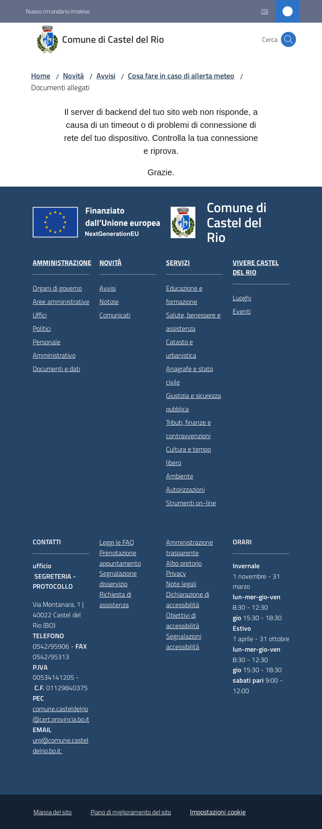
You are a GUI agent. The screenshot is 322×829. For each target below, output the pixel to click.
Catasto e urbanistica (181, 348)
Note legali (181, 584)
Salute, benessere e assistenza (193, 321)
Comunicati (114, 315)
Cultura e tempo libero (188, 456)
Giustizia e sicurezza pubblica (193, 402)
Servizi (178, 263)
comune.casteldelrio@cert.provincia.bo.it (61, 714)
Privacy (176, 573)
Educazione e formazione (184, 295)
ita (264, 11)
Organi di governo (57, 288)
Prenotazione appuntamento (120, 558)
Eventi (242, 311)
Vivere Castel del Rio (256, 267)
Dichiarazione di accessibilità (187, 599)
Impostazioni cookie (218, 812)
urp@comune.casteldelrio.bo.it (60, 745)
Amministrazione (62, 263)
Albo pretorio (184, 563)
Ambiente (179, 476)
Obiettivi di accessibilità (182, 620)
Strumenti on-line (191, 503)
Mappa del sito (53, 812)
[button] (288, 39)
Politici (42, 328)
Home (40, 75)
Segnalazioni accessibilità (183, 641)
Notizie (109, 301)
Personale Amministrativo (54, 348)
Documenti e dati (56, 369)
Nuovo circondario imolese (58, 11)
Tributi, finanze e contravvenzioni (188, 429)
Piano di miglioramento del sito (131, 812)
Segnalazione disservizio (118, 578)
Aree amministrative (61, 301)
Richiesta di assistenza (115, 599)
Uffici (40, 315)
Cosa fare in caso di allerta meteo (181, 75)
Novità (73, 75)
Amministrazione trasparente (189, 547)
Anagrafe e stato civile (189, 375)
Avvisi (105, 75)
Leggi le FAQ (116, 542)
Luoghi (242, 298)
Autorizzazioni (185, 489)
